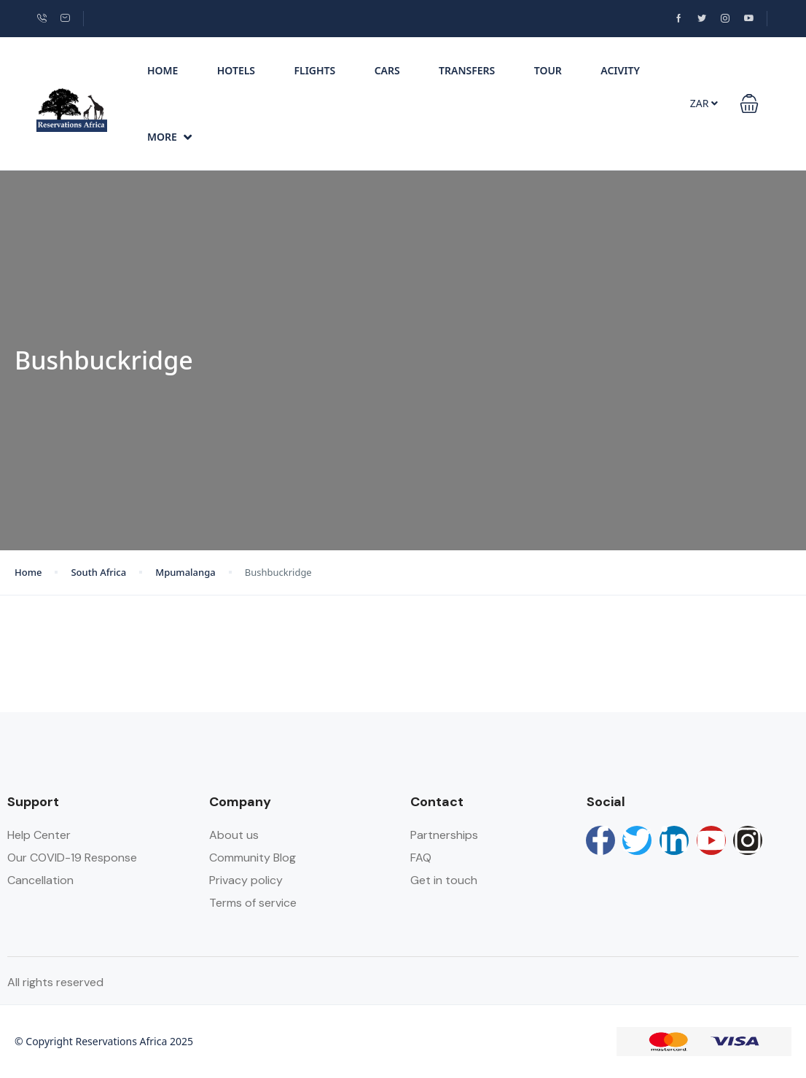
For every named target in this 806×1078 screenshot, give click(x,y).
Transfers (467, 70)
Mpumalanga (185, 572)
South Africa (98, 572)
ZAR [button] (704, 103)
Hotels (236, 70)
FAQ (420, 857)
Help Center (39, 835)
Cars (387, 70)
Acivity (620, 70)
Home (162, 70)
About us (234, 835)
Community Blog (252, 857)
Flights (314, 70)
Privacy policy (246, 880)
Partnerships (444, 835)
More (169, 137)
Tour (548, 70)
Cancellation (40, 880)
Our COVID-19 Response (72, 857)
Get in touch (443, 880)
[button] (749, 103)
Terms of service (253, 902)
